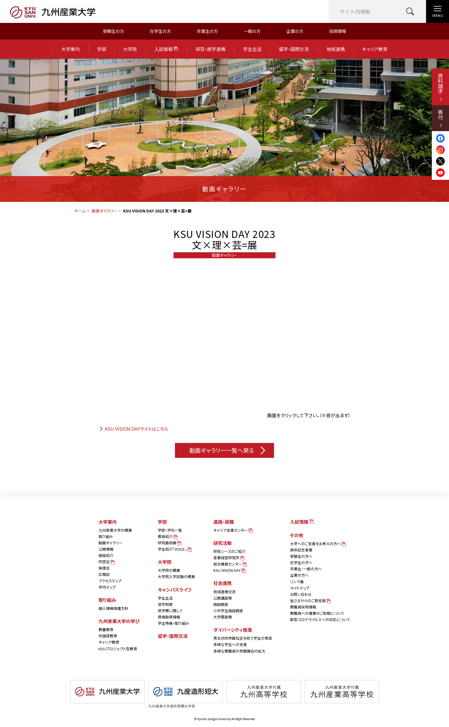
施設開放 (220, 604)
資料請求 (440, 87)
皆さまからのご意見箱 (310, 600)
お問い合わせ (301, 594)
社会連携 (222, 583)
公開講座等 (222, 598)
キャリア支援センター (232, 530)
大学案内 (70, 49)
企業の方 (294, 31)
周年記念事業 (301, 550)
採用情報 (337, 31)
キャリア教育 (374, 49)
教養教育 (106, 629)
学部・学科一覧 (170, 530)
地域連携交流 (224, 591)
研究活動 (222, 542)
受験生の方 (113, 31)
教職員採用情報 (303, 607)
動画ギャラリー (104, 211)
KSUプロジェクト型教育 (118, 648)
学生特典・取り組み (173, 623)
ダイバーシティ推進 (232, 629)
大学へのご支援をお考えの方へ (317, 543)
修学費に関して (170, 610)
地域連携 (335, 49)
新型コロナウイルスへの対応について (320, 619)
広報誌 (104, 574)
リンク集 (297, 581)
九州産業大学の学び (119, 621)
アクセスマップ (110, 581)
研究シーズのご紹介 (229, 551)
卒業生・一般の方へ (306, 569)
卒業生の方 (207, 31)
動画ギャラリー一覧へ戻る (227, 450)
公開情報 (106, 549)
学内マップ (107, 587)
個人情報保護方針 (113, 608)
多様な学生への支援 (230, 644)
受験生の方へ (301, 556)
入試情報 (166, 49)
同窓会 (106, 561)
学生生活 (252, 49)
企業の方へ (299, 575)
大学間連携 (222, 617)
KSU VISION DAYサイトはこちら (133, 428)
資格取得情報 (169, 617)
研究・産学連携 (210, 49)
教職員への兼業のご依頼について (317, 613)
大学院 (130, 49)
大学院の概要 (169, 570)
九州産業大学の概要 (115, 530)
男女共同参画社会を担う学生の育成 (242, 638)
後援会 (104, 568)
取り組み (106, 536)
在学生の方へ (301, 562)
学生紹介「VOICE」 (174, 549)
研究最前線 (169, 542)
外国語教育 (108, 636)
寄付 (440, 118)
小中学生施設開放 (228, 610)
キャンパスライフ (175, 589)
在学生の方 (160, 31)
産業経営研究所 (228, 557)
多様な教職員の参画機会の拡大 (239, 651)
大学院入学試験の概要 (176, 576)
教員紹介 (167, 536)
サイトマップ (299, 588)
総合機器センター (229, 564)
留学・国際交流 (294, 49)
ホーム (80, 211)
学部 (101, 49)
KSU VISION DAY (229, 570)
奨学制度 (165, 604)
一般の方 (252, 31)
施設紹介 (106, 555)
